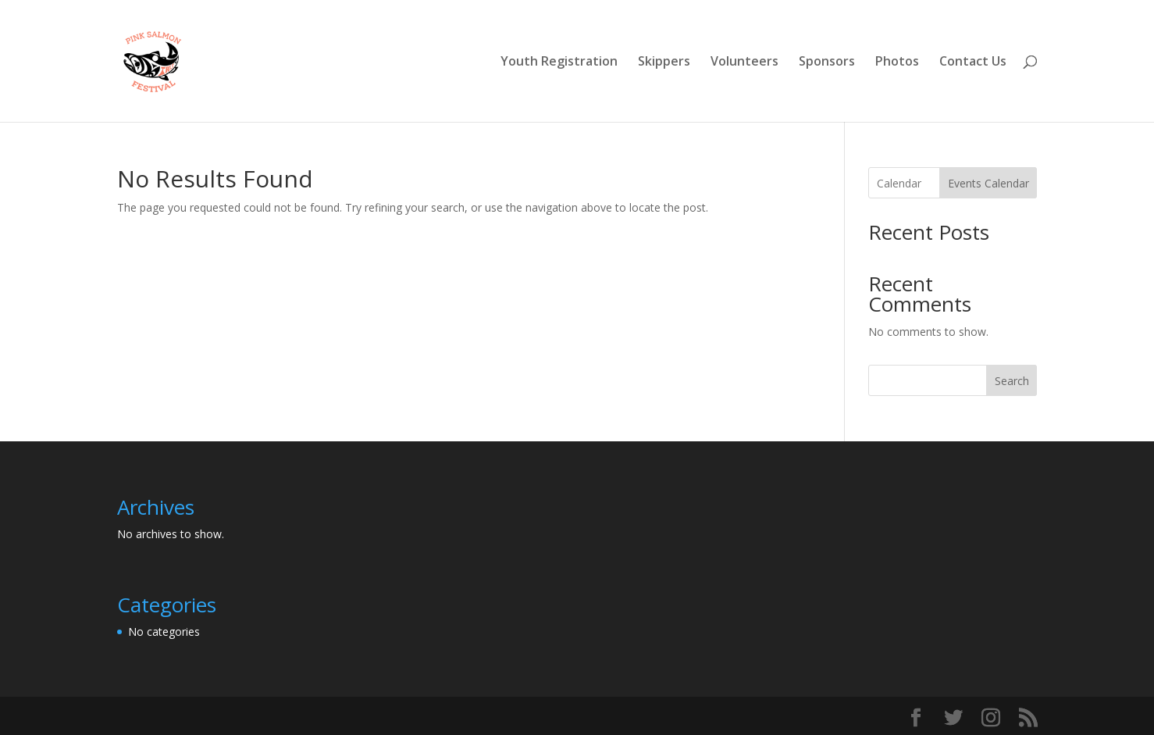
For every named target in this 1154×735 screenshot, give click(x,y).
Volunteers (744, 62)
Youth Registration (559, 62)
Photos (897, 62)
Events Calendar (988, 183)
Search (1012, 380)
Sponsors (827, 62)
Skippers (664, 62)
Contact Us (972, 62)
